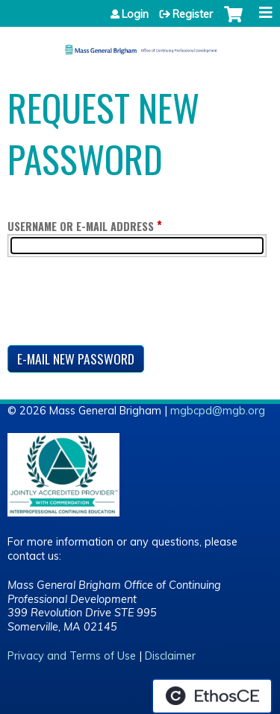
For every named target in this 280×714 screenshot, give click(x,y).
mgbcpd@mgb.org (217, 410)
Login (135, 14)
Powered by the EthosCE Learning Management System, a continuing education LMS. (212, 696)
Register (192, 14)
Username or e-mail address (80, 226)
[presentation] (120, 304)
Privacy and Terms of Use (71, 656)
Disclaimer (170, 656)
